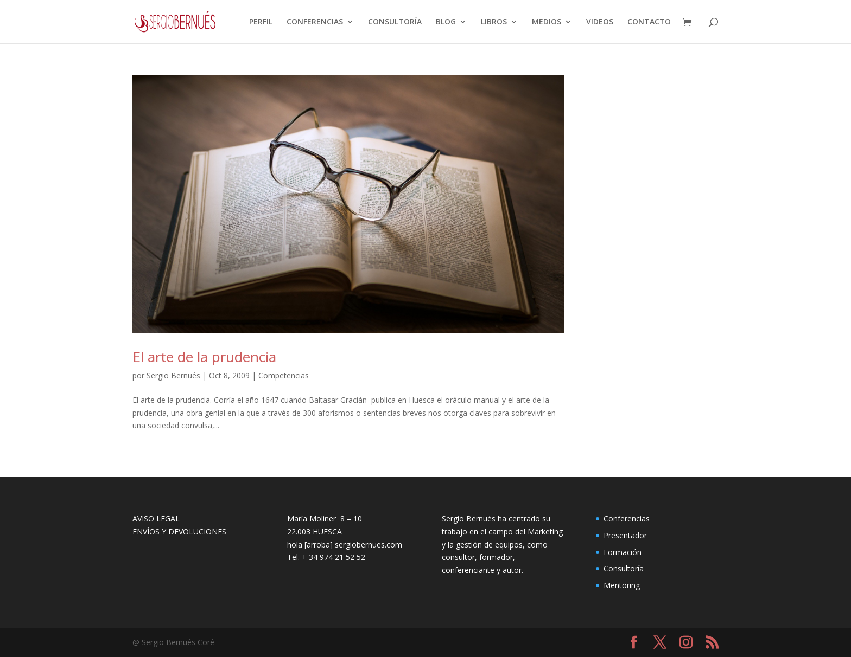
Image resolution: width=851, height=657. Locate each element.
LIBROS (494, 22)
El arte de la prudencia (204, 356)
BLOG (446, 22)
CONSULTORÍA (395, 22)
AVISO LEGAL (156, 518)
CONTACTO (649, 22)
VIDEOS (599, 22)
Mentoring (622, 585)
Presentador (625, 535)
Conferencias (627, 518)
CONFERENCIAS (315, 22)
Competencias (283, 375)
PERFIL (260, 22)
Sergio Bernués (173, 375)
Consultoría (624, 568)
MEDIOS (546, 22)
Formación (623, 552)
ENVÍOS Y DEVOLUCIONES (179, 531)
